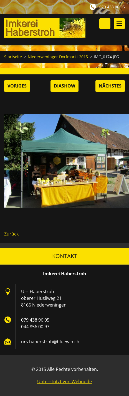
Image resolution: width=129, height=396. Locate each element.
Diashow (64, 86)
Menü (119, 23)
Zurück (11, 234)
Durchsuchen (104, 23)
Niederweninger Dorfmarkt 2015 (58, 56)
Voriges (17, 86)
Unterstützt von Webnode (64, 381)
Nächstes (110, 86)
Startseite (13, 56)
